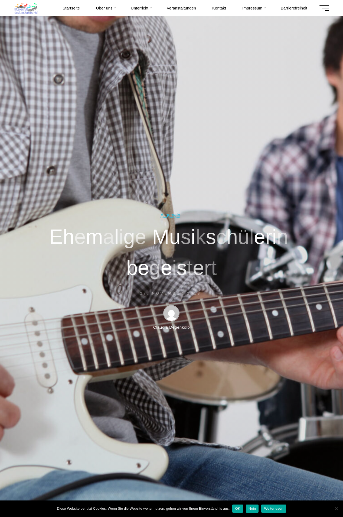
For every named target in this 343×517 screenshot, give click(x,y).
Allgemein (170, 214)
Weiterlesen (273, 508)
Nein (252, 508)
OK (237, 508)
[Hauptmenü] (324, 8)
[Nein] (336, 508)
